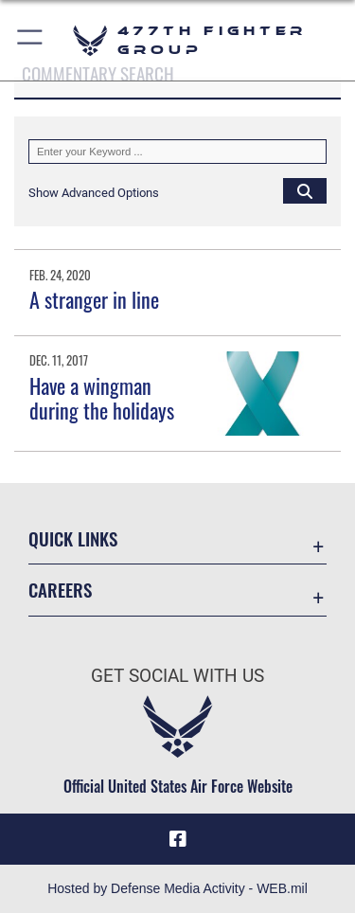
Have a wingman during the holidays (101, 397)
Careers (60, 589)
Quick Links (72, 538)
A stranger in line (94, 299)
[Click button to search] (305, 190)
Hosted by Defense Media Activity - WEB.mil (177, 888)
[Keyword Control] (177, 151)
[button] (31, 40)
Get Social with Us (177, 676)
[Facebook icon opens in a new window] (178, 839)
